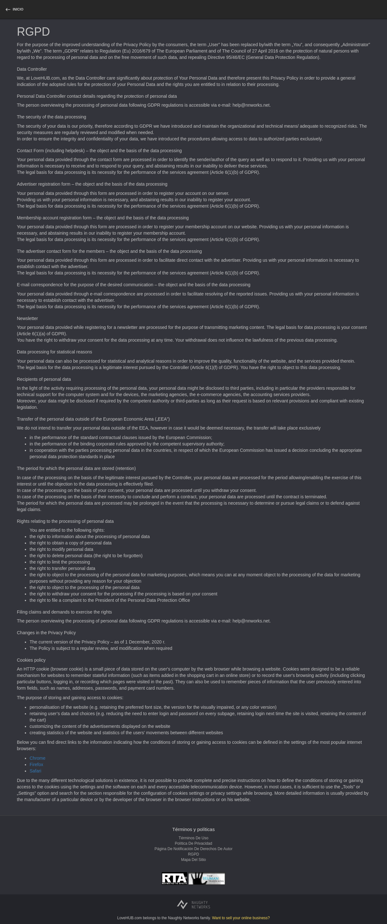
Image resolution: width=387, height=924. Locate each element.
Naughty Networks (183, 918)
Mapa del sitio (193, 859)
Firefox (36, 764)
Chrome (38, 758)
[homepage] (14, 9)
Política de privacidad (193, 843)
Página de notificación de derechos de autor (194, 849)
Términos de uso (193, 838)
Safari (35, 770)
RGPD (193, 854)
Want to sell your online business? (241, 918)
